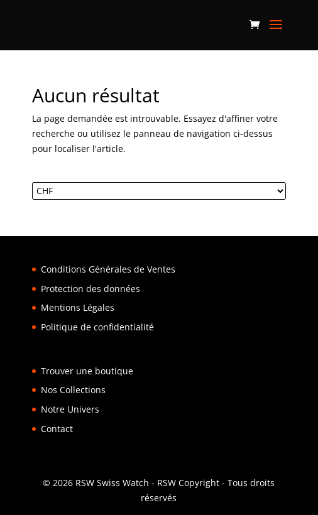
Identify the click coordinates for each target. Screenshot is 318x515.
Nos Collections (73, 390)
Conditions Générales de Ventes (108, 269)
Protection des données (90, 289)
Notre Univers (70, 409)
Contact (57, 429)
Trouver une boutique (87, 371)
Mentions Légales (77, 307)
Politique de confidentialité (97, 327)
